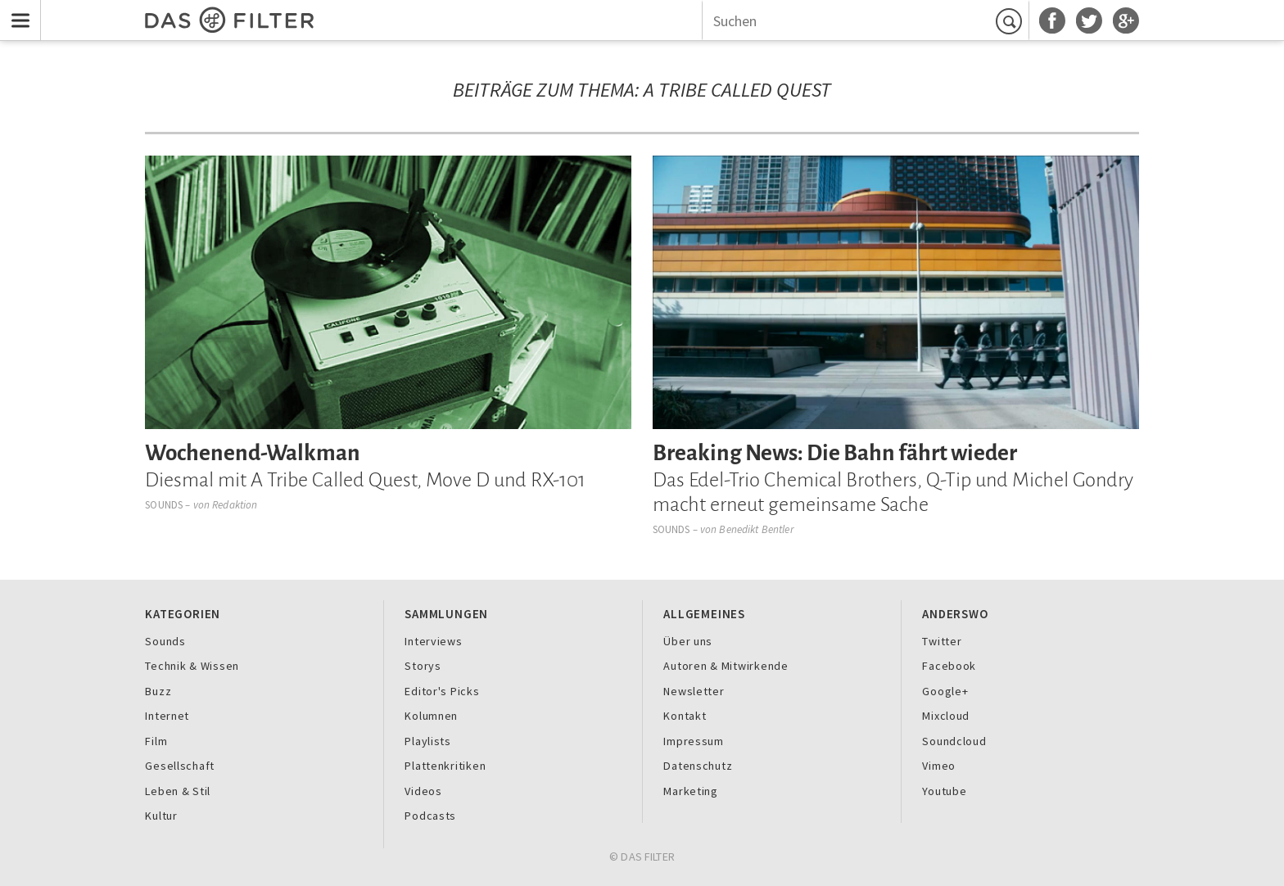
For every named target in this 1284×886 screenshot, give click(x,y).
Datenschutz (697, 765)
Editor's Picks (442, 691)
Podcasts (430, 815)
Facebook (949, 665)
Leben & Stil (177, 791)
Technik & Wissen (192, 665)
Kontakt (684, 715)
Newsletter (693, 691)
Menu (17, 10)
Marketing (690, 791)
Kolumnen (431, 715)
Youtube (944, 791)
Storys (423, 665)
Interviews (433, 641)
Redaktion (234, 505)
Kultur (161, 815)
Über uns (687, 641)
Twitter (941, 641)
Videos (423, 791)
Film (156, 741)
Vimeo (939, 765)
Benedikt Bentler (756, 529)
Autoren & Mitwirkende (725, 665)
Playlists (428, 741)
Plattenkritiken (445, 765)
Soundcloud (954, 741)
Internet (167, 715)
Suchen (1011, 21)
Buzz (158, 691)
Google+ (945, 691)
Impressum (693, 741)
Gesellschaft (180, 765)
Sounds (164, 505)
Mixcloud (946, 715)
